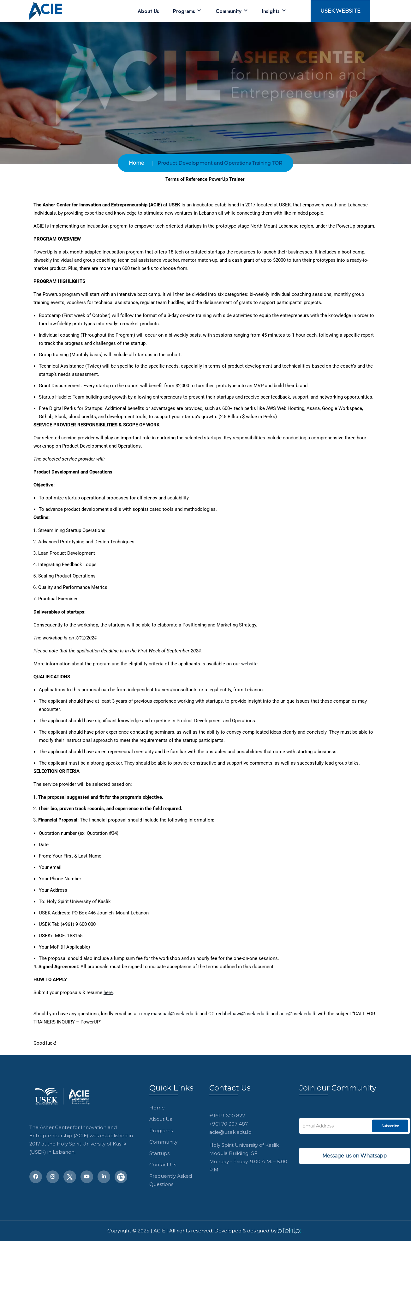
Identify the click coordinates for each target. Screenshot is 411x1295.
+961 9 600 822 (227, 1116)
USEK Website (340, 11)
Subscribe (390, 1125)
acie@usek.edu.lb (230, 1132)
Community (232, 11)
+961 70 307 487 (228, 1124)
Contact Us (162, 1165)
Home (136, 163)
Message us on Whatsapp (354, 1156)
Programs (187, 11)
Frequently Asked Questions (170, 1180)
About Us (148, 11)
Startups (159, 1153)
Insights (274, 11)
